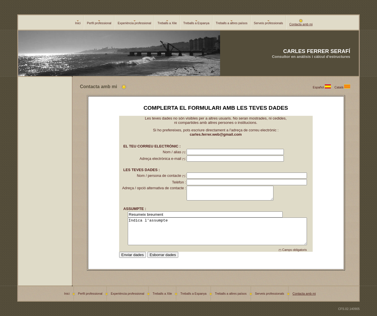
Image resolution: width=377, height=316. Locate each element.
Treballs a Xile (167, 22)
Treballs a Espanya (196, 22)
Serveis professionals (268, 22)
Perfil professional (99, 22)
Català (343, 87)
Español (323, 87)
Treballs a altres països (231, 22)
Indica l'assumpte (217, 236)
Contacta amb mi (301, 23)
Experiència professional (134, 22)
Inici (77, 22)
